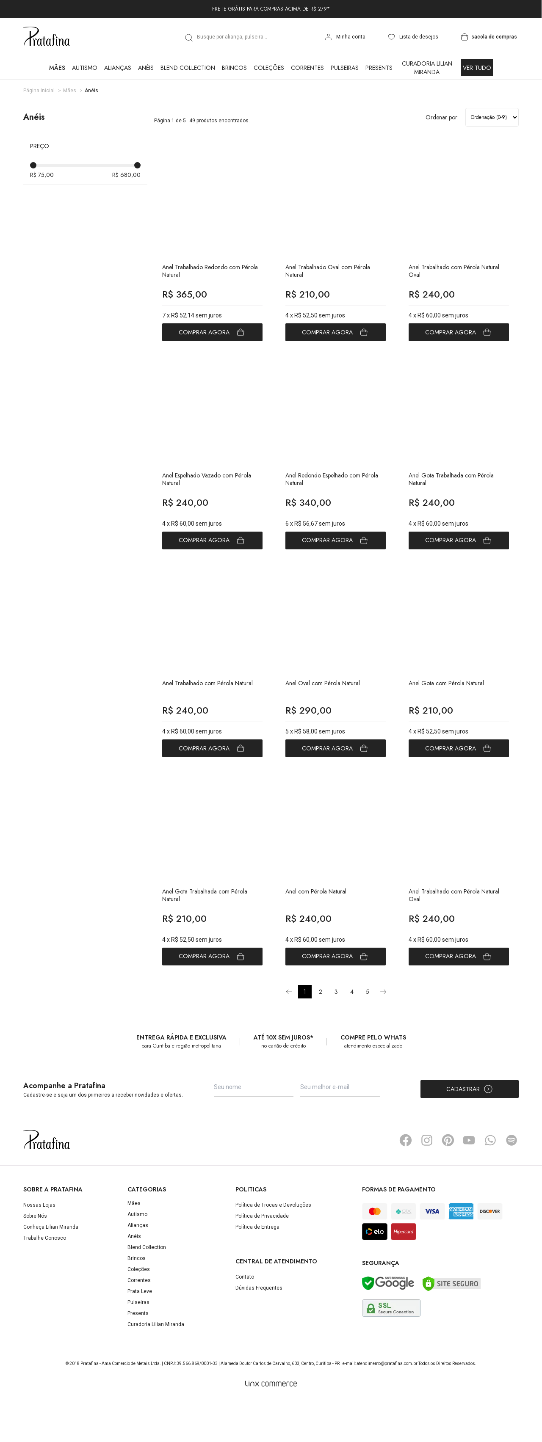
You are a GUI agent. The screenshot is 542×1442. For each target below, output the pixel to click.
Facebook (405, 1182)
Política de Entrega (257, 1269)
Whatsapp (490, 1182)
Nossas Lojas (39, 1247)
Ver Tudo (477, 67)
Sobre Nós (35, 1258)
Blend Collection (187, 67)
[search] (189, 37)
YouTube (469, 1182)
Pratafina (46, 37)
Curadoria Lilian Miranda (427, 67)
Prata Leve (139, 1333)
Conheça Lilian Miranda (50, 1269)
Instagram (427, 1182)
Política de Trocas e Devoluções (273, 1247)
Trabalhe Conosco (44, 1280)
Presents (379, 67)
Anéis (146, 67)
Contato (244, 1318)
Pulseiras (345, 67)
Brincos (234, 67)
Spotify (511, 1182)
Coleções (269, 67)
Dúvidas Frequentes (258, 1329)
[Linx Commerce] (271, 1425)
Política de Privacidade (262, 1258)
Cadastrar (469, 1131)
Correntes (307, 67)
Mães (57, 67)
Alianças (117, 67)
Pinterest (448, 1182)
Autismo (84, 67)
